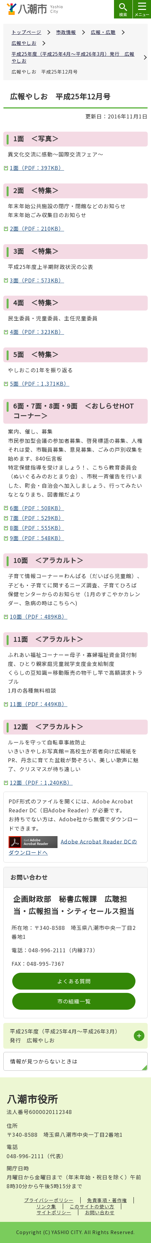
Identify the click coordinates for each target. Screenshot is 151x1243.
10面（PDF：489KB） (38, 616)
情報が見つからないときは (44, 1061)
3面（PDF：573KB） (37, 280)
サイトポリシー (54, 1212)
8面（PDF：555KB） (37, 528)
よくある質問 (74, 981)
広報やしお (24, 43)
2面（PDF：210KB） (37, 228)
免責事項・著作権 (107, 1200)
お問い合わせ (100, 1212)
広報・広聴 (103, 32)
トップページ (26, 32)
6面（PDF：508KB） (37, 508)
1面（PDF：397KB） (37, 168)
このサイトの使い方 (92, 1206)
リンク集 (46, 1206)
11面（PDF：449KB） (38, 704)
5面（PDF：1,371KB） (39, 383)
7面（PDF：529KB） (37, 518)
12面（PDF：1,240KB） (41, 782)
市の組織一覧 (74, 1001)
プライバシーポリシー (49, 1200)
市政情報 (66, 32)
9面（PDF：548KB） (37, 538)
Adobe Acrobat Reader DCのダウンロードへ (73, 846)
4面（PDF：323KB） (37, 332)
